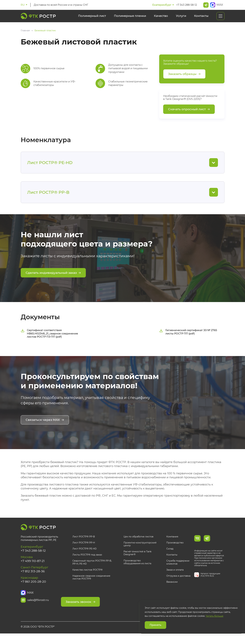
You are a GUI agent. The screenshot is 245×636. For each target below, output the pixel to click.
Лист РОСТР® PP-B (83, 537)
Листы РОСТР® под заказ (87, 555)
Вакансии (172, 582)
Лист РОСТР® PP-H (83, 543)
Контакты (201, 16)
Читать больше (214, 616)
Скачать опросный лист (190, 110)
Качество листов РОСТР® (87, 570)
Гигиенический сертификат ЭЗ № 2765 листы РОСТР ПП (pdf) (188, 333)
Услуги (181, 16)
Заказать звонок (93, 601)
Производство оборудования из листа (137, 562)
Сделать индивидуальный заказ (55, 274)
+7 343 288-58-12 (186, 4)
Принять (155, 624)
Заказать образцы (185, 74)
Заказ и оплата (175, 570)
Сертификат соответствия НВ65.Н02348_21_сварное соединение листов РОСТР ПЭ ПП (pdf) (49, 334)
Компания (172, 537)
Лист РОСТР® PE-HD (84, 549)
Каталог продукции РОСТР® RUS (210, 575)
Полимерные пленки (130, 16)
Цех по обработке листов (138, 537)
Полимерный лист (92, 16)
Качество (161, 16)
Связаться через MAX (46, 421)
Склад (169, 549)
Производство (175, 543)
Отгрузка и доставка (178, 576)
